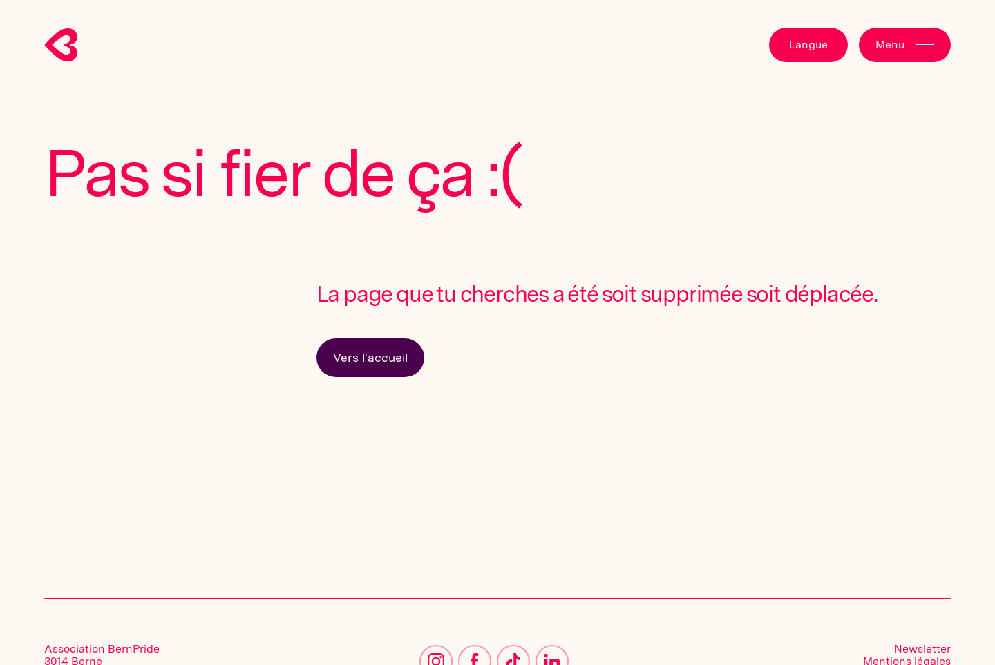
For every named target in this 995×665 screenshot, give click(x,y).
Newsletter (922, 649)
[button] (808, 45)
